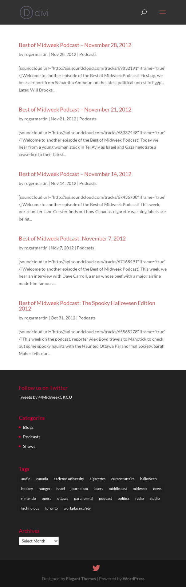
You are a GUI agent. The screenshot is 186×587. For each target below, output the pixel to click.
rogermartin (36, 54)
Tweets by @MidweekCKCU (45, 397)
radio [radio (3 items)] (139, 498)
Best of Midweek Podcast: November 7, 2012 (72, 238)
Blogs (28, 427)
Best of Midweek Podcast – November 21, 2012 (75, 109)
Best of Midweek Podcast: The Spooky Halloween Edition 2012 (87, 305)
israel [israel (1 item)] (60, 488)
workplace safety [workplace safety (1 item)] (77, 508)
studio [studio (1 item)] (155, 498)
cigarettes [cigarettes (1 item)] (97, 478)
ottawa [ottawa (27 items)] (62, 498)
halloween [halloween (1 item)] (148, 478)
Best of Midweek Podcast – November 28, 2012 (75, 44)
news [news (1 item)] (157, 488)
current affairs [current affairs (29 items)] (122, 478)
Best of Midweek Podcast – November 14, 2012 (75, 173)
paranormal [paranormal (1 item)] (83, 498)
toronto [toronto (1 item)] (51, 508)
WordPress (133, 578)
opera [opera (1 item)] (46, 498)
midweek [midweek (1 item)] (140, 488)
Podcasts (88, 54)
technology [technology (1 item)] (30, 508)
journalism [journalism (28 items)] (79, 488)
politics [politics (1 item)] (123, 498)
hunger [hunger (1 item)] (44, 488)
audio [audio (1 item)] (25, 478)
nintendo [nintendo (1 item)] (28, 498)
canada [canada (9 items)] (42, 478)
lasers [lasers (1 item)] (98, 488)
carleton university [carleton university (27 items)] (69, 478)
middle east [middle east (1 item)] (118, 488)
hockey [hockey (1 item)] (27, 488)
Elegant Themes (81, 578)
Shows (29, 446)
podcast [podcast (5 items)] (105, 498)
